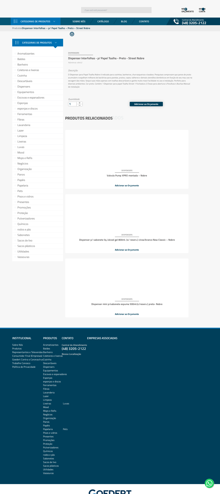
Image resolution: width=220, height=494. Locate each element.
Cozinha (22, 75)
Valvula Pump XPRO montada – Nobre (88, 169)
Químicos (22, 224)
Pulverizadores (26, 218)
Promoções (24, 207)
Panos (21, 174)
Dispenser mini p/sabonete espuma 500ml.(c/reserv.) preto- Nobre (183, 170)
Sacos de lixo (24, 240)
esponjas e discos (27, 108)
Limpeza (22, 136)
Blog (124, 21)
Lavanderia (23, 125)
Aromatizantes (25, 53)
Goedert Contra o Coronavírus (27, 340)
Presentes (23, 202)
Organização (24, 169)
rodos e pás (24, 229)
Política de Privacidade (23, 347)
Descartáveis (24, 81)
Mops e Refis (24, 158)
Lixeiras (21, 141)
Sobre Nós (79, 21)
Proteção (22, 213)
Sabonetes (23, 235)
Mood (20, 152)
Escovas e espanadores (30, 97)
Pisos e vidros (25, 196)
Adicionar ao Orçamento (186, 100)
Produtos (17, 28)
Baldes (21, 59)
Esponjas (22, 103)
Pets (20, 191)
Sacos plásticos (26, 246)
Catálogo (103, 21)
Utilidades (23, 251)
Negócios (22, 163)
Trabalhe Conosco (21, 343)
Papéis (21, 180)
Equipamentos (25, 92)
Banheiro (22, 64)
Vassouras (23, 257)
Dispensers (23, 86)
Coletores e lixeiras (28, 70)
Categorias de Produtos (35, 21)
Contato (144, 21)
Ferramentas (24, 114)
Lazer (20, 130)
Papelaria (22, 185)
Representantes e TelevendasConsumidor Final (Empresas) (27, 334)
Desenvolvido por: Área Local (194, 487)
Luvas (20, 147)
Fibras (20, 119)
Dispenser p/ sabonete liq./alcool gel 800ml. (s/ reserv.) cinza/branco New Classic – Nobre (135, 171)
